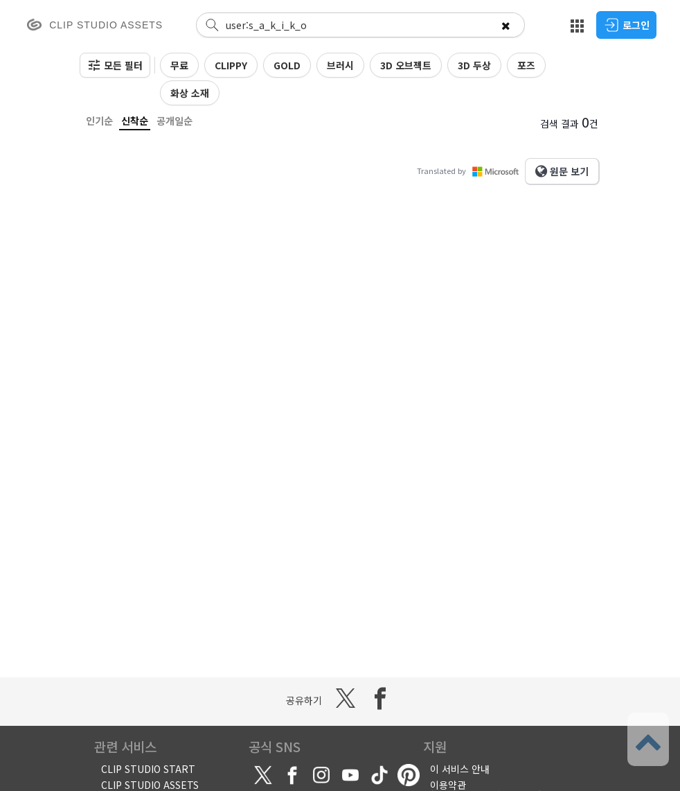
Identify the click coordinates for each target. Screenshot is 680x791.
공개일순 (174, 121)
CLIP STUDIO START (148, 769)
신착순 (134, 121)
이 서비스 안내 (460, 769)
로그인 (626, 25)
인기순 (99, 121)
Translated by (471, 170)
